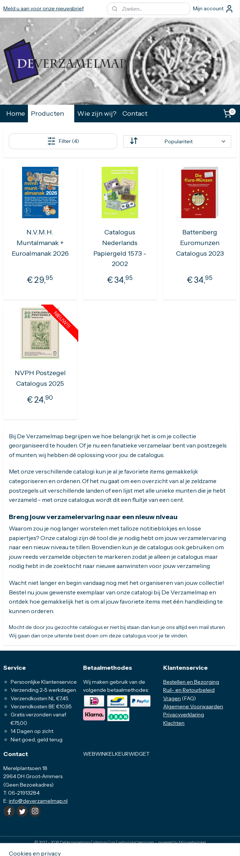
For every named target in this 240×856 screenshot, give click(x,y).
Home (15, 113)
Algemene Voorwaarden (193, 706)
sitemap (100, 842)
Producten (51, 113)
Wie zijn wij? (97, 113)
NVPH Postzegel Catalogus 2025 (40, 378)
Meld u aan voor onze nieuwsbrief (43, 8)
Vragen (172, 698)
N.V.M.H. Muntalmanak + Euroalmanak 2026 (40, 243)
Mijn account (213, 8)
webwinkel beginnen (136, 842)
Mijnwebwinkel (192, 842)
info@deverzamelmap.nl (38, 801)
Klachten (174, 723)
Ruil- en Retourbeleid (189, 690)
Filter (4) (63, 141)
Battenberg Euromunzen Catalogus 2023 (200, 243)
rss (112, 842)
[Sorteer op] (177, 141)
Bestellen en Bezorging (191, 682)
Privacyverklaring (183, 714)
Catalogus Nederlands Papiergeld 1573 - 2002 (119, 248)
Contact (134, 113)
